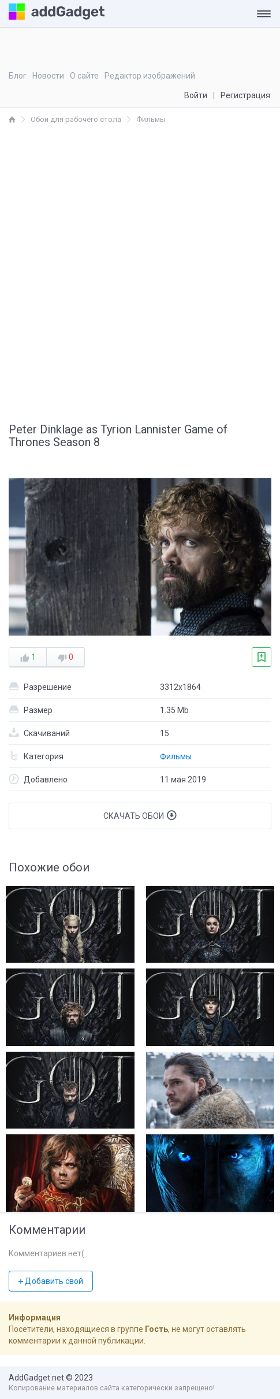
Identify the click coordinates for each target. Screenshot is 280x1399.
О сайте (84, 75)
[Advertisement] (140, 271)
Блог (18, 75)
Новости (48, 75)
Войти (195, 95)
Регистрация (245, 95)
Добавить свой (50, 1281)
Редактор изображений (149, 75)
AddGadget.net (36, 1377)
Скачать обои (140, 815)
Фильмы (176, 756)
